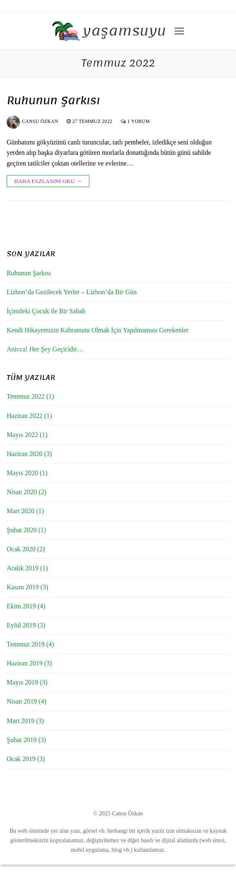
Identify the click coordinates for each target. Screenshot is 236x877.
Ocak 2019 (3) (26, 758)
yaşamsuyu (124, 31)
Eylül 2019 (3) (26, 625)
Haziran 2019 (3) (29, 663)
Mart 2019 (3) (25, 720)
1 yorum (135, 121)
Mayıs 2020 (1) (27, 472)
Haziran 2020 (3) (29, 453)
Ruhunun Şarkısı (53, 101)
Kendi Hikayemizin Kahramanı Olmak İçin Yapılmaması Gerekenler (97, 330)
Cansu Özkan (32, 121)
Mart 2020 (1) (25, 510)
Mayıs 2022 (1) (27, 434)
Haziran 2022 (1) (29, 415)
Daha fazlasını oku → (48, 181)
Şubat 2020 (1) (26, 529)
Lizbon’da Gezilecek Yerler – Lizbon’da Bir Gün (72, 292)
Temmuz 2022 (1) (30, 396)
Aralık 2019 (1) (27, 568)
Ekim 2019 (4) (26, 606)
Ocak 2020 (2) (26, 549)
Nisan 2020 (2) (26, 491)
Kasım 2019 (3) (27, 587)
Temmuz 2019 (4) (30, 644)
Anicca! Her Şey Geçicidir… (45, 349)
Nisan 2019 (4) (26, 701)
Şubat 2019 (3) (26, 739)
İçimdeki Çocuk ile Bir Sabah (46, 311)
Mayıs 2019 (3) (27, 682)
